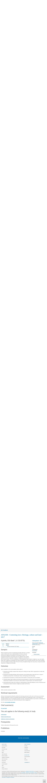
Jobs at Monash (4, 754)
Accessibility (23, 772)
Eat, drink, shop (4, 749)
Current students (27, 756)
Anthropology (3, 714)
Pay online (3, 747)
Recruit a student (4, 755)
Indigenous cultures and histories (7, 718)
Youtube (29, 740)
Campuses (26, 747)
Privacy (35, 772)
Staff (2, 765)
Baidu (32, 740)
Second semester (36, 654)
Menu (2, 2)
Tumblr (27, 740)
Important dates (4, 745)
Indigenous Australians (5, 757)
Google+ (24, 740)
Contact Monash (27, 750)
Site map (25, 759)
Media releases (26, 752)
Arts (33, 647)
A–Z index (26, 749)
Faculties (25, 745)
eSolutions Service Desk (30, 771)
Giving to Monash (5, 768)
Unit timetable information (10, 702)
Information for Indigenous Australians (8, 777)
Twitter (20, 740)
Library (3, 750)
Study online (4, 760)
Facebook (22, 740)
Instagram (14, 740)
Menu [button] (45, 630)
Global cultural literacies (6, 716)
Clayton (7, 645)
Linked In (17, 740)
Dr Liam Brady (34, 650)
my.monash (4, 762)
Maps (3, 752)
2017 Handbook (4, 630)
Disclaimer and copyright (30, 772)
